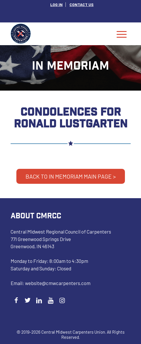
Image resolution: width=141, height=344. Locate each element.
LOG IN (56, 4)
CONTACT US (81, 4)
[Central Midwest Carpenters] (59, 33)
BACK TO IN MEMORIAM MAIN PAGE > (71, 176)
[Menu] (121, 33)
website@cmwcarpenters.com (57, 283)
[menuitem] (56, 4)
